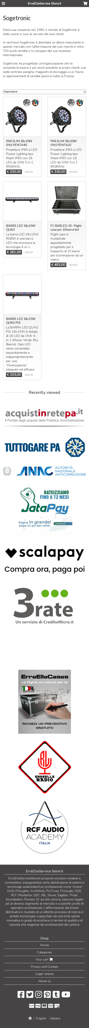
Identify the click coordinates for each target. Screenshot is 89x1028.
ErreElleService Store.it (44, 3)
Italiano (55, 1018)
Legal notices (44, 974)
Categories (44, 952)
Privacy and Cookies (44, 967)
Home (44, 945)
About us (44, 981)
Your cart (45, 959)
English (41, 1018)
